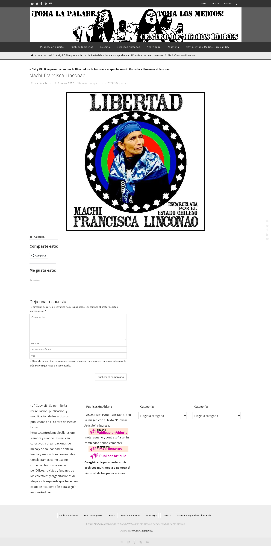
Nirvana (136, 530)
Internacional (45, 55)
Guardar (39, 236)
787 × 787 (112, 83)
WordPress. (147, 530)
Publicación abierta (68, 515)
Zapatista (167, 515)
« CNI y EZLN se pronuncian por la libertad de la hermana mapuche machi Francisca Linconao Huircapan (100, 69)
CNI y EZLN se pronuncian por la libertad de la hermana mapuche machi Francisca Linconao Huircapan (110, 55)
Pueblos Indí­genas (93, 515)
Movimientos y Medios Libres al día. (194, 515)
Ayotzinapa (151, 515)
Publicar (228, 3)
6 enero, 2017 (66, 83)
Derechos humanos (130, 515)
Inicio (203, 3)
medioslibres (43, 83)
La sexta (112, 515)
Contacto (215, 3)
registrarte (94, 462)
